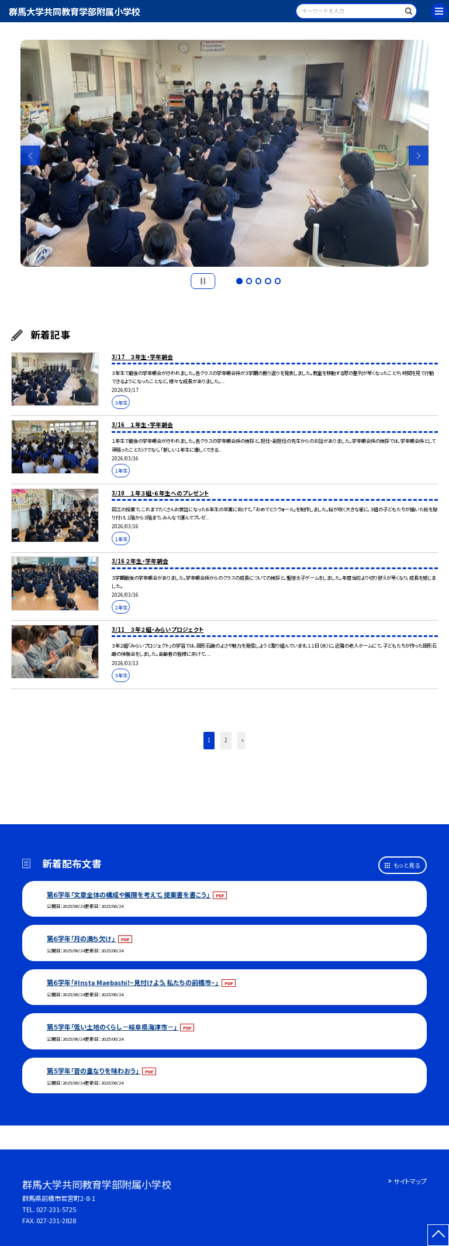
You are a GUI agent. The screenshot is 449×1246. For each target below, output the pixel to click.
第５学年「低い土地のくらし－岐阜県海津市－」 (112, 1026)
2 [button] (249, 281)
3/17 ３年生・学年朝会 (142, 357)
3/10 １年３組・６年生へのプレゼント (160, 493)
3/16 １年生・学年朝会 (142, 425)
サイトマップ (410, 1181)
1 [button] (239, 281)
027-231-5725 (56, 1209)
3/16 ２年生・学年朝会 (140, 561)
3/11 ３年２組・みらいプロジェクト (157, 629)
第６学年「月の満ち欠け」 (81, 938)
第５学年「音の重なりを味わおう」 (93, 1070)
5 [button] (278, 281)
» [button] (242, 740)
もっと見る (406, 865)
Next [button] (419, 156)
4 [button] (268, 281)
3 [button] (258, 281)
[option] (224, 153)
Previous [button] (30, 156)
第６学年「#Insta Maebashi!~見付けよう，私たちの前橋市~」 (133, 982)
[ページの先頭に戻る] (438, 1235)
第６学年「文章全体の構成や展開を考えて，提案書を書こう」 (129, 894)
